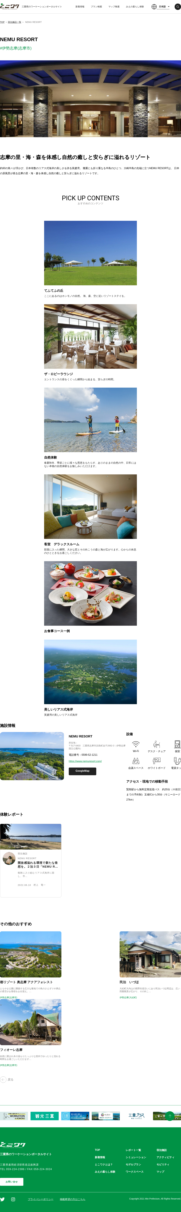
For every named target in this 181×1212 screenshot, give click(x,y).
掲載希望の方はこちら (72, 1199)
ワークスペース (135, 1171)
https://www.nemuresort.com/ (85, 761)
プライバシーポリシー (40, 1199)
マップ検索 (114, 6)
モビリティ (163, 1164)
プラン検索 (96, 6)
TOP (2, 22)
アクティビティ (165, 1157)
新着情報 (79, 6)
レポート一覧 (133, 1150)
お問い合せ (12, 1181)
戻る (6, 1079)
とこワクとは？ (104, 1164)
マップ (160, 1171)
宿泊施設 (162, 1150)
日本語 (162, 6)
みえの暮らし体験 (135, 6)
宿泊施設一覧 (14, 22)
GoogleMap (82, 770)
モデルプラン (133, 1164)
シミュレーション (136, 1157)
